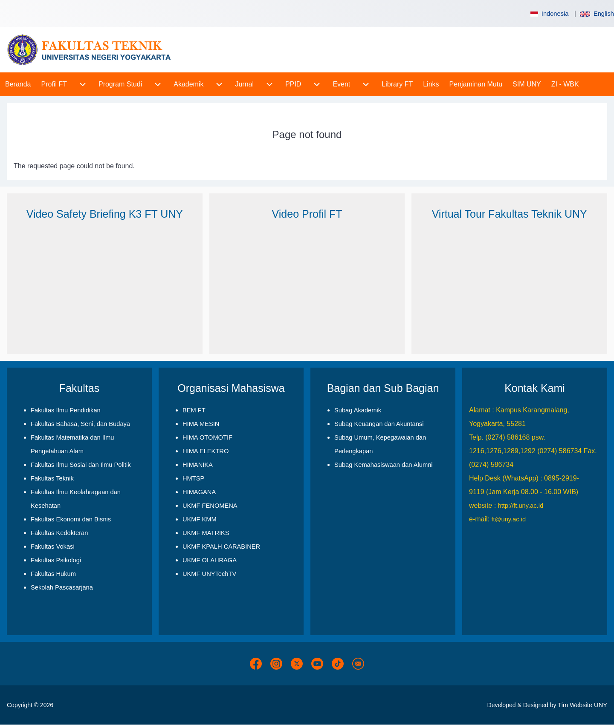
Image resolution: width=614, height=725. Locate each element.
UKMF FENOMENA (209, 505)
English (597, 13)
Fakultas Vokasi (53, 546)
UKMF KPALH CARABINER (221, 546)
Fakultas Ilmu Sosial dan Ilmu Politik (81, 464)
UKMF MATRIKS (205, 532)
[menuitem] (18, 84)
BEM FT (194, 410)
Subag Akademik (357, 410)
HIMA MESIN (200, 423)
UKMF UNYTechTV (209, 573)
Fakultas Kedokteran (59, 532)
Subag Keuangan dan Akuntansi (378, 423)
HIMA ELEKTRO (205, 451)
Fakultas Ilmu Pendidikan (66, 410)
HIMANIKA (197, 464)
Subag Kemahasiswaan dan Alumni (383, 464)
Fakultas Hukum (53, 573)
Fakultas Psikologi (56, 560)
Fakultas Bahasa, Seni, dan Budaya (80, 423)
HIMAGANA (199, 492)
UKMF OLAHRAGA (209, 560)
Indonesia (549, 13)
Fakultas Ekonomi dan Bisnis (71, 519)
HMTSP (193, 478)
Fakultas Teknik (52, 478)
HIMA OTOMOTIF (207, 437)
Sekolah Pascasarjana (62, 587)
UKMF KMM (199, 519)
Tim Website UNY (582, 705)
